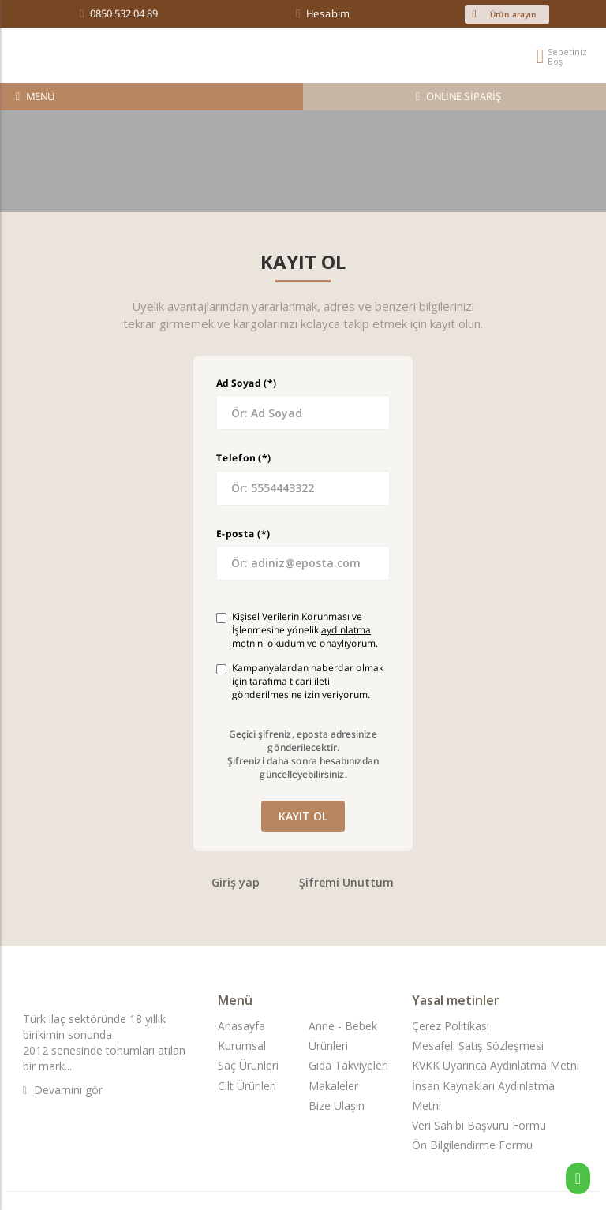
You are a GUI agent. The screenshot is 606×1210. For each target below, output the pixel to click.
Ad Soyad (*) (246, 383)
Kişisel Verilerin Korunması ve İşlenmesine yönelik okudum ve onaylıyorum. (297, 630)
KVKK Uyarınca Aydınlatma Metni (495, 1065)
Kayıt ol (303, 816)
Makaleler (333, 1085)
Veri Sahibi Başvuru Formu (479, 1125)
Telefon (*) (243, 458)
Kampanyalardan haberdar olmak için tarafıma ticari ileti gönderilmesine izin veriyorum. (299, 681)
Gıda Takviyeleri (348, 1065)
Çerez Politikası (450, 1025)
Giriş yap (235, 882)
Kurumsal (242, 1045)
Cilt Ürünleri (247, 1085)
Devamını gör (63, 1089)
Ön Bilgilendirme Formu (472, 1144)
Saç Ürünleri (248, 1065)
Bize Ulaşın (337, 1105)
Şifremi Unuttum (346, 882)
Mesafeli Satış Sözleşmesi (478, 1045)
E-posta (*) (243, 533)
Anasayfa (241, 1025)
